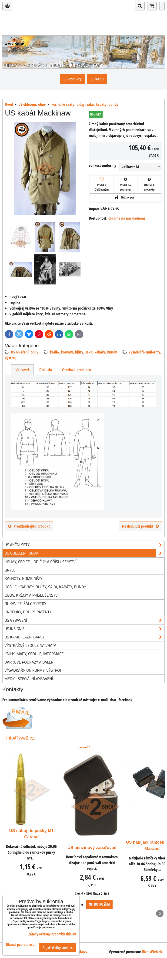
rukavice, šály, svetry (25, 603)
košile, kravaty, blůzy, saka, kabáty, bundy (83, 352)
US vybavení (84, 620)
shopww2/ (83, 747)
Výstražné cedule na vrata (30, 645)
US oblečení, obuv (24, 352)
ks (138, 904)
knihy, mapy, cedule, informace (33, 654)
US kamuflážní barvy (84, 637)
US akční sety (84, 545)
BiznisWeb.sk (152, 951)
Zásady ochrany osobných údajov (52, 934)
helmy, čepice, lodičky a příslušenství (41, 562)
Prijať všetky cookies (58, 947)
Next (160, 913)
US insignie (84, 629)
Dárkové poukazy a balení (29, 662)
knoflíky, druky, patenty (28, 612)
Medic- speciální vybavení (28, 678)
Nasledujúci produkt (140, 526)
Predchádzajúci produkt (29, 526)
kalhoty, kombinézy (23, 578)
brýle (10, 570)
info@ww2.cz (20, 737)
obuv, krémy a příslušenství (32, 595)
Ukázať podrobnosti (20, 945)
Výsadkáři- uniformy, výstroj (32, 670)
